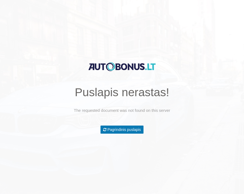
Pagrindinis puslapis (122, 129)
